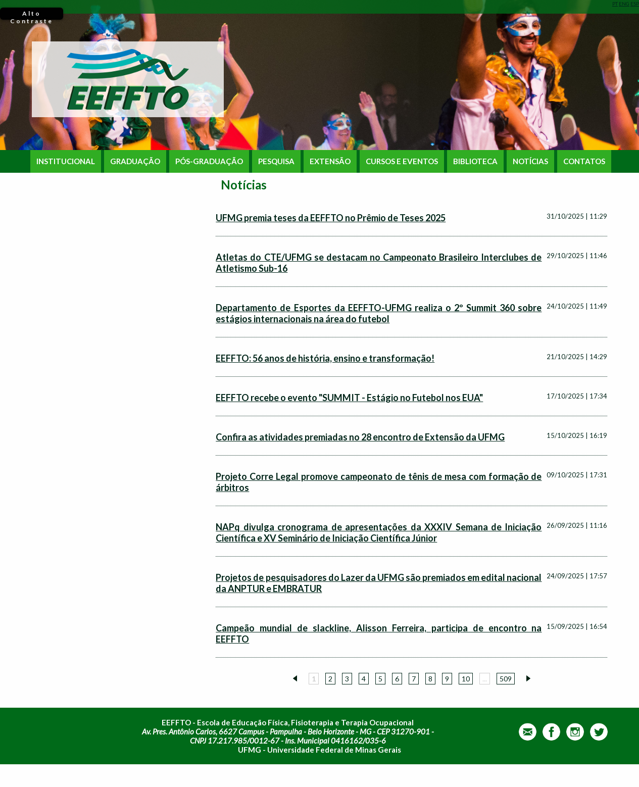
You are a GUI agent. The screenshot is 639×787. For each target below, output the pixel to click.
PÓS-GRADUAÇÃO (209, 161)
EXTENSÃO (330, 161)
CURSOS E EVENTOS (402, 161)
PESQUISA (276, 161)
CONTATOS (584, 161)
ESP (634, 4)
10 (466, 678)
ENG (624, 4)
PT (615, 4)
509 (506, 678)
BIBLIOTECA (475, 161)
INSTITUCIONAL (65, 161)
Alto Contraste (31, 15)
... (484, 678)
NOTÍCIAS (530, 161)
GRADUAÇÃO (135, 161)
